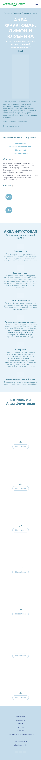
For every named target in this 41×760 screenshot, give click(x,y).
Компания (20, 717)
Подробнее (20, 446)
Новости (20, 724)
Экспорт (20, 727)
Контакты (20, 731)
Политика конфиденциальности (20, 734)
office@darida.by (20, 745)
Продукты (20, 720)
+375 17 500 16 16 (20, 742)
